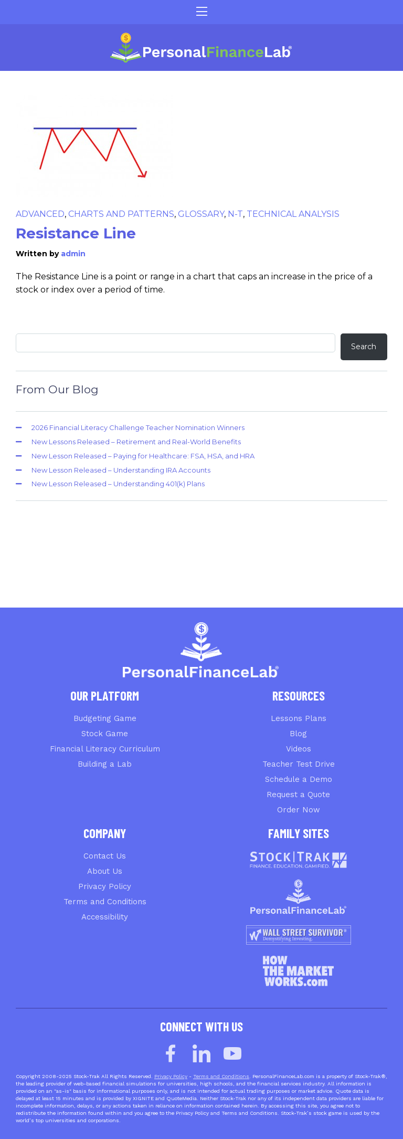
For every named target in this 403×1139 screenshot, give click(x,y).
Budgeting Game (104, 718)
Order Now (298, 809)
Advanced (40, 214)
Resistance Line (76, 233)
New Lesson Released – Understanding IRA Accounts (120, 470)
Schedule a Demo (298, 779)
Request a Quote (298, 794)
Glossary (201, 214)
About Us (104, 871)
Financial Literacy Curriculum (105, 749)
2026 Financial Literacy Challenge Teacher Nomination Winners (138, 427)
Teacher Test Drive (298, 764)
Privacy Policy (104, 886)
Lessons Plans (298, 718)
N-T (235, 214)
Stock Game (104, 733)
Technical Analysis (293, 214)
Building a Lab (105, 764)
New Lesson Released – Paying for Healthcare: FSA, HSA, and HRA (142, 456)
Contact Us (104, 856)
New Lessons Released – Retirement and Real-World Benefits (136, 441)
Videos (298, 749)
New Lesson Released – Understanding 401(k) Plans (118, 483)
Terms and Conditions (104, 901)
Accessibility (104, 917)
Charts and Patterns (121, 214)
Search (363, 346)
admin (73, 253)
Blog (298, 733)
